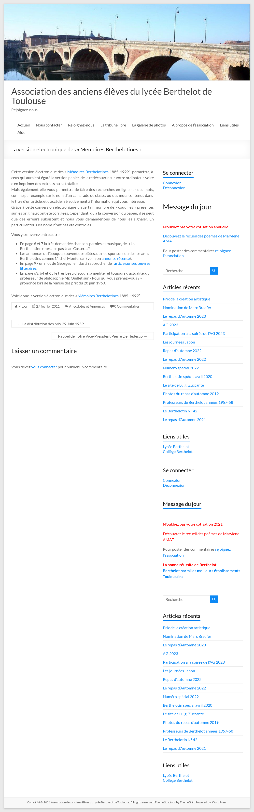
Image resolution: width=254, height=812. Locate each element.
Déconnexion (174, 187)
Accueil (23, 125)
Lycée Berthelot (176, 446)
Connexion (172, 182)
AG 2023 (170, 324)
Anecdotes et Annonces (87, 306)
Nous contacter (49, 125)
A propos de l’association (193, 125)
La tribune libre (113, 125)
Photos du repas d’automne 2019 (191, 393)
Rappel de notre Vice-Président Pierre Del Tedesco (102, 336)
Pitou (22, 306)
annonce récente (116, 258)
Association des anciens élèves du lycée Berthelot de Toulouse (111, 96)
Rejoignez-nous (81, 125)
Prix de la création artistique (186, 299)
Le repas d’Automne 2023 (184, 316)
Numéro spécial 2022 (181, 367)
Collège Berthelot (178, 451)
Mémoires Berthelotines (88, 171)
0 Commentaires (127, 306)
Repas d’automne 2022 (182, 350)
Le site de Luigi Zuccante (183, 385)
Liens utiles (229, 125)
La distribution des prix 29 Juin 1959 (51, 323)
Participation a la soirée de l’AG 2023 (194, 333)
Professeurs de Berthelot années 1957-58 (198, 402)
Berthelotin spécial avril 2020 (187, 376)
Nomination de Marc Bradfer (187, 307)
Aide (21, 132)
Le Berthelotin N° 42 (180, 410)
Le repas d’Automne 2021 (184, 419)
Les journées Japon (179, 342)
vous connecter (44, 366)
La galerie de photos (149, 125)
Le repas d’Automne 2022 (184, 359)
